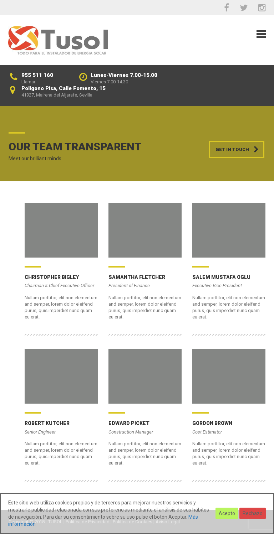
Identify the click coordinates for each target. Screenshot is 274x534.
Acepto (227, 513)
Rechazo (253, 513)
